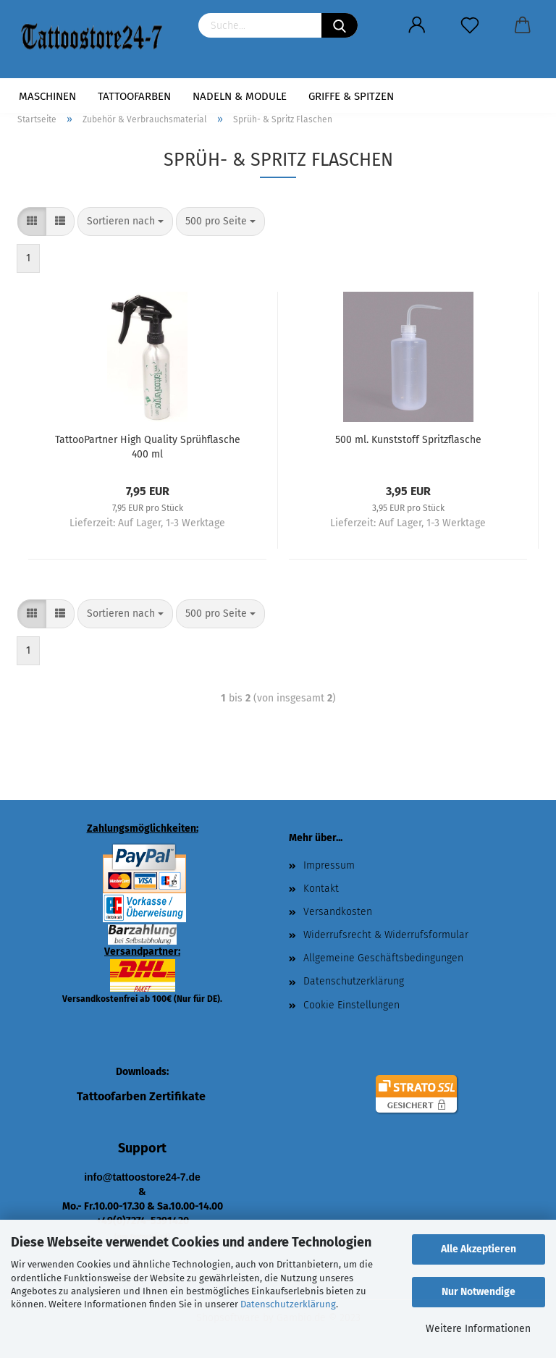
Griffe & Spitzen (351, 96)
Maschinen (47, 96)
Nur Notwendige (478, 1292)
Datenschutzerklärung (288, 1304)
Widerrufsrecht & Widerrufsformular (385, 935)
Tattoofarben (134, 96)
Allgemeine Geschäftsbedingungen (383, 958)
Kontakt (321, 888)
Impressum (329, 865)
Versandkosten (337, 912)
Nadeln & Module (240, 96)
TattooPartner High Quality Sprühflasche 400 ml (147, 446)
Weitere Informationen (478, 1329)
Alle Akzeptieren (478, 1249)
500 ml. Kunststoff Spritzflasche (408, 440)
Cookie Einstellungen (351, 1005)
